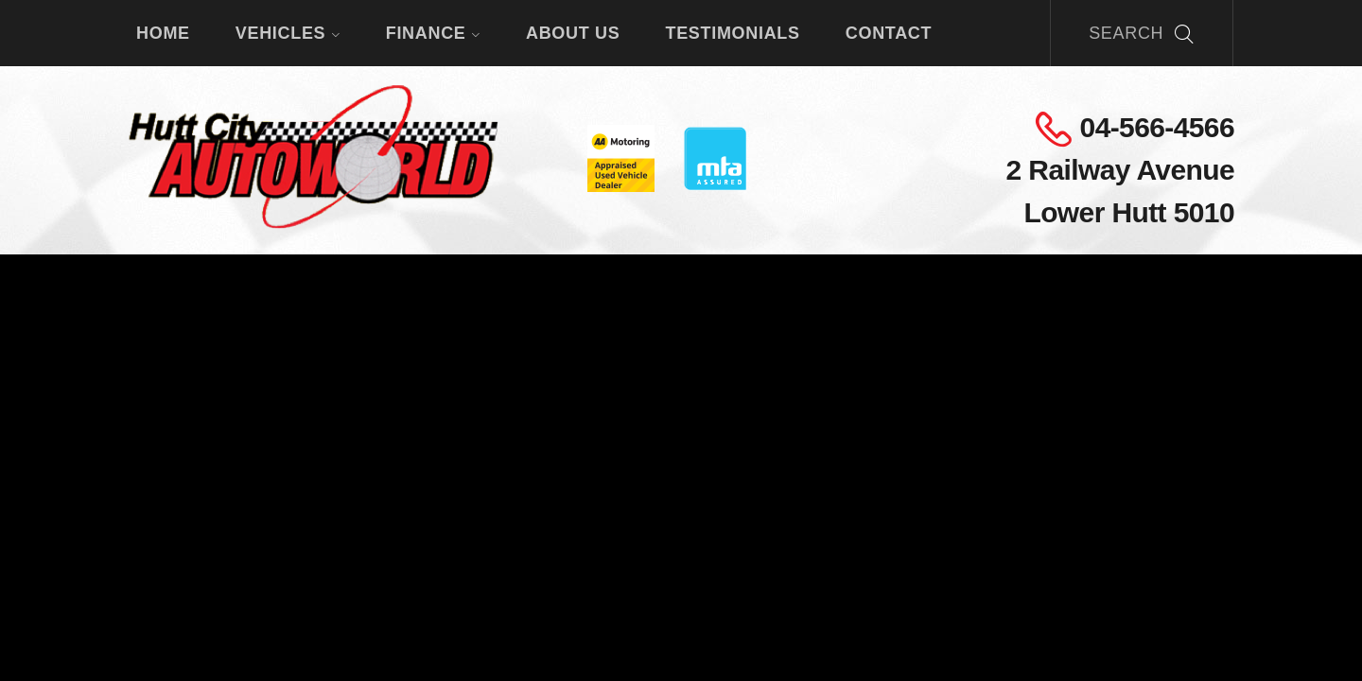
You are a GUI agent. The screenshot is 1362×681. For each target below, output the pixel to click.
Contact (889, 33)
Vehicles (288, 33)
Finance (433, 33)
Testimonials (732, 33)
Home (163, 33)
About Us (573, 33)
